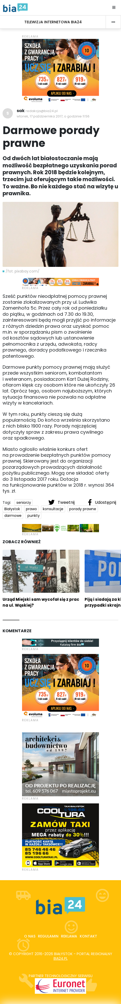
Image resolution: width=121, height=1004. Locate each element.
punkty (33, 515)
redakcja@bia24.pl (42, 110)
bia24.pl (61, 958)
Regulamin (48, 936)
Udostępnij (102, 502)
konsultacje (53, 508)
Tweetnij (62, 502)
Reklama (69, 936)
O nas (29, 936)
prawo (31, 508)
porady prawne (82, 508)
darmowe (13, 515)
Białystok (12, 508)
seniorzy (23, 502)
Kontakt (88, 936)
